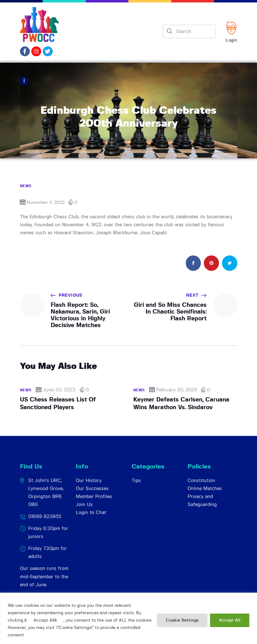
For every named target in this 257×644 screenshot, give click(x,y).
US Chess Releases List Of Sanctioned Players (58, 403)
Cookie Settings (182, 620)
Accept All (229, 620)
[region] (128, 618)
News (26, 186)
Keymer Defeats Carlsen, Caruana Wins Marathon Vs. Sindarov (181, 403)
